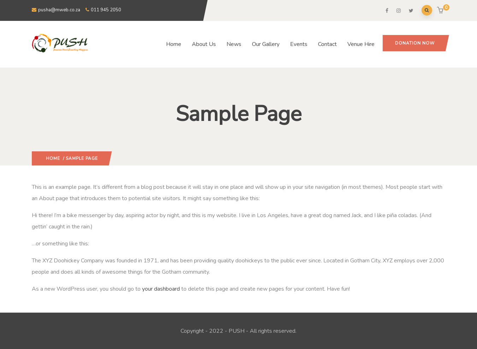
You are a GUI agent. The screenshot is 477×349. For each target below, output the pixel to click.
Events (298, 44)
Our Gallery (265, 44)
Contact (327, 44)
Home (173, 44)
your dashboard (161, 289)
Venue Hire (361, 44)
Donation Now (415, 43)
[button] (441, 11)
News (233, 44)
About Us (204, 44)
